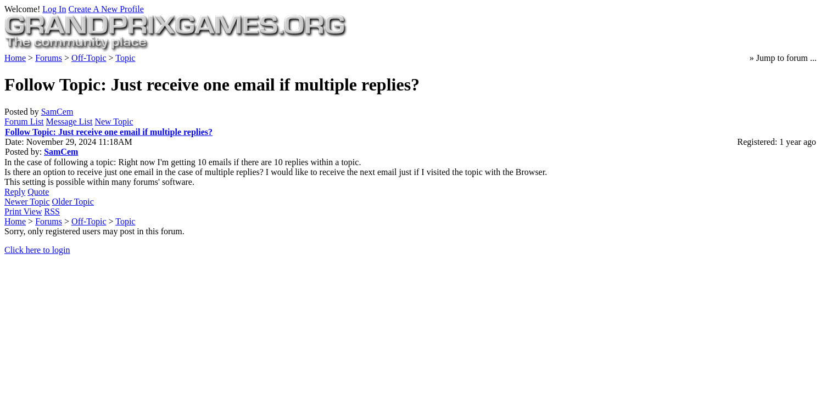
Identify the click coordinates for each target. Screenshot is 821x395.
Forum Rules (569, 268)
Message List (69, 121)
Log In (54, 9)
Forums (48, 58)
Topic (125, 58)
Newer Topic (27, 201)
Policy (602, 268)
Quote (38, 191)
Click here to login (37, 250)
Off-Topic (88, 58)
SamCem (57, 111)
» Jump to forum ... (783, 58)
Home (15, 58)
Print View (23, 211)
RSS (52, 211)
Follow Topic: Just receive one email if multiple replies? (109, 132)
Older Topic (73, 201)
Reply (14, 191)
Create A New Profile (105, 9)
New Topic (113, 121)
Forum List (24, 121)
